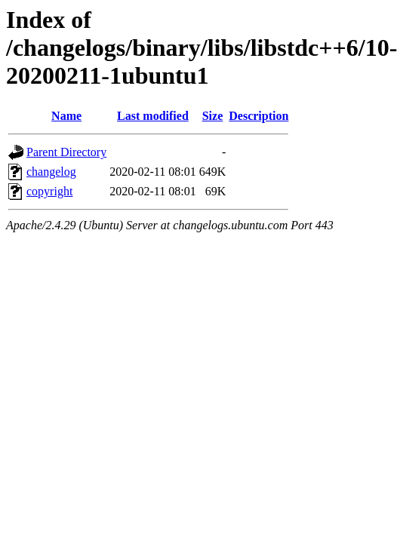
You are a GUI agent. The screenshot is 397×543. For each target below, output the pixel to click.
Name (66, 115)
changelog (51, 171)
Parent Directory (66, 152)
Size (212, 115)
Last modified (153, 115)
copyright (49, 191)
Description (258, 115)
